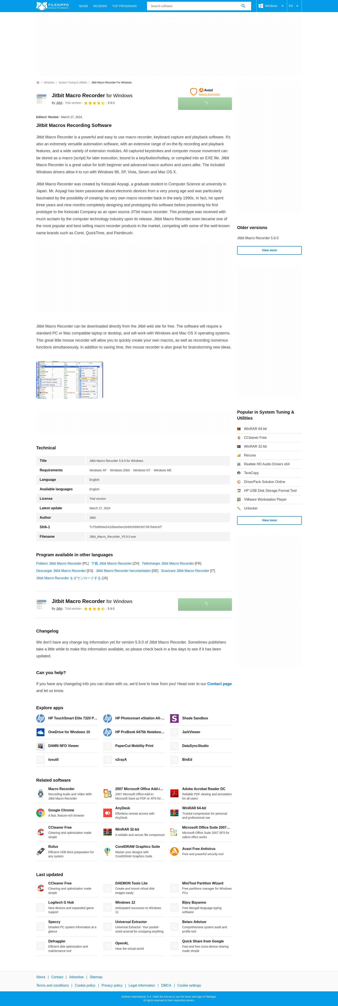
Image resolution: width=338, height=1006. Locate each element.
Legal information (142, 985)
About (40, 977)
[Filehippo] (52, 6)
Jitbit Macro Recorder (92, 95)
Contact (57, 977)
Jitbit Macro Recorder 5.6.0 (258, 238)
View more (269, 250)
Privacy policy (112, 985)
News (83, 6)
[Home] (38, 82)
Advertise (76, 977)
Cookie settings (189, 985)
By (57, 103)
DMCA (166, 985)
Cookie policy (85, 985)
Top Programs (124, 6)
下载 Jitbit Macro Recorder (111, 563)
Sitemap (96, 977)
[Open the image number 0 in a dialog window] (69, 380)
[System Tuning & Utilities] (72, 82)
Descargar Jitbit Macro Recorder (61, 571)
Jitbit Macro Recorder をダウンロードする (68, 578)
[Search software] (243, 6)
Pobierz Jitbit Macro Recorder (59, 563)
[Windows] (49, 82)
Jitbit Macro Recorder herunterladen (123, 571)
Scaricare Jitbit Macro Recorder (185, 571)
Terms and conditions (52, 985)
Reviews (100, 6)
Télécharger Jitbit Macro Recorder (168, 563)
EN (294, 6)
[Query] (199, 6)
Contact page (219, 684)
